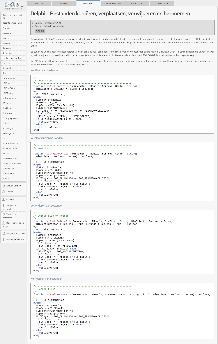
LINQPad (7, 93)
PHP (5, 123)
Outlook (7, 113)
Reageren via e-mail (13, 234)
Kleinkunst (162, 3)
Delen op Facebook (13, 240)
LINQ (6, 83)
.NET (6, 27)
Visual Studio (9, 148)
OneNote (7, 108)
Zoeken (7, 192)
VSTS (5, 153)
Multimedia (9, 98)
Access (6, 33)
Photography (10, 118)
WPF (5, 178)
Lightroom (8, 78)
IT (4, 73)
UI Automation (10, 143)
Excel (6, 63)
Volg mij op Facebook (9, 207)
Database (7, 48)
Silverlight (8, 133)
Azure (6, 43)
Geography (8, 68)
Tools (6, 138)
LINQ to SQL (9, 88)
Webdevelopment (11, 163)
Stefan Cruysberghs (53, 25)
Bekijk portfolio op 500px (13, 224)
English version (11, 186)
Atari (5, 38)
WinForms (8, 173)
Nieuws (39, 3)
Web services (9, 158)
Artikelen (88, 3)
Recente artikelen (12, 22)
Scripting (7, 128)
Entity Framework (12, 58)
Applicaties (137, 3)
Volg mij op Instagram (9, 216)
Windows (8, 168)
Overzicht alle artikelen (13, 16)
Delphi (7, 53)
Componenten (113, 3)
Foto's (63, 3)
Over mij (8, 200)
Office (6, 103)
